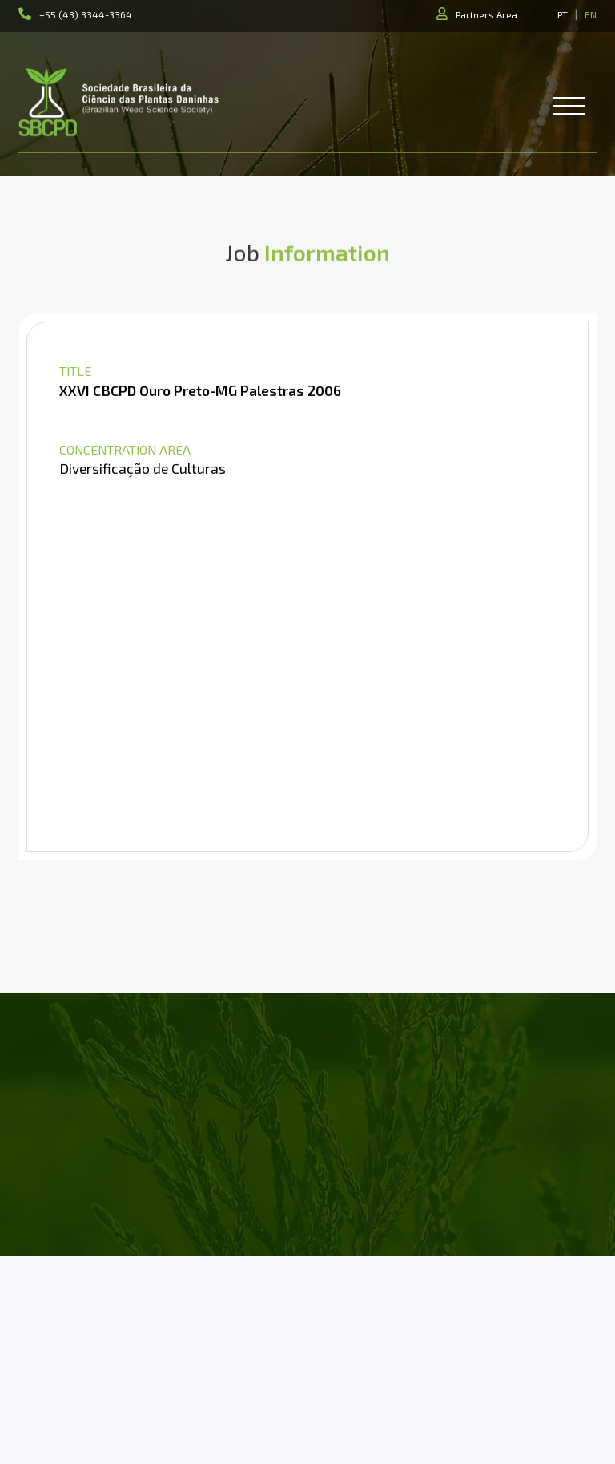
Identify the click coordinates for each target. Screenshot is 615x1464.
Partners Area (486, 14)
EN (591, 14)
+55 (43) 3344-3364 (85, 14)
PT (562, 14)
